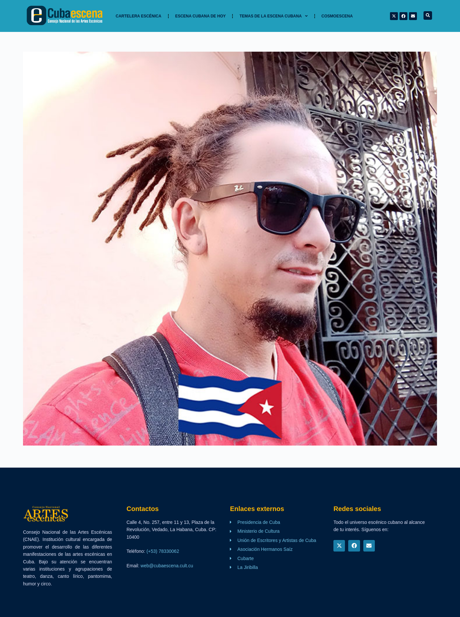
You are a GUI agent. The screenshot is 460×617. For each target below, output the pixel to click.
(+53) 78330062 (162, 551)
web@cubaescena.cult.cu (167, 565)
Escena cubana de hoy (200, 16)
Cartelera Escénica (138, 16)
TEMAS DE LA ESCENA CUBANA (273, 16)
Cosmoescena (337, 16)
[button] (428, 15)
